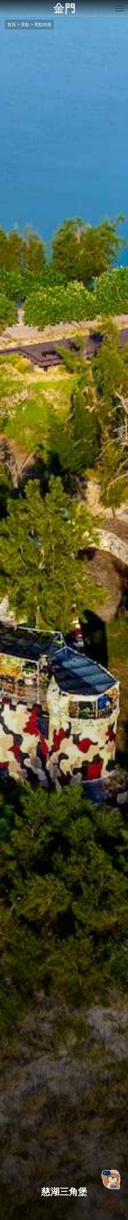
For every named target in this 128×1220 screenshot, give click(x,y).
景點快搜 (42, 24)
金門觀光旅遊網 (64, 9)
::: (2, 3)
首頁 (11, 24)
